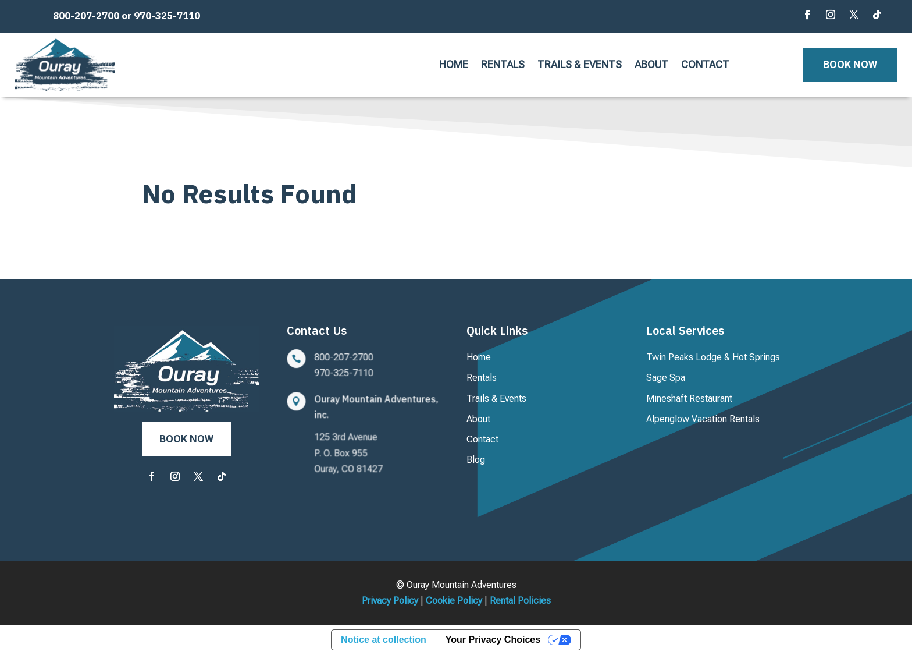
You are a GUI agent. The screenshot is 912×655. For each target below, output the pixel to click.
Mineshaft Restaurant (689, 398)
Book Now (850, 64)
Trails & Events (579, 65)
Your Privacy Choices (493, 640)
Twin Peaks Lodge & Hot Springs (713, 357)
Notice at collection (383, 640)
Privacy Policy (390, 600)
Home (453, 65)
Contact (705, 65)
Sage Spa (665, 377)
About (651, 65)
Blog (475, 459)
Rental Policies (520, 600)
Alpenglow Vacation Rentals (703, 418)
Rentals (503, 65)
